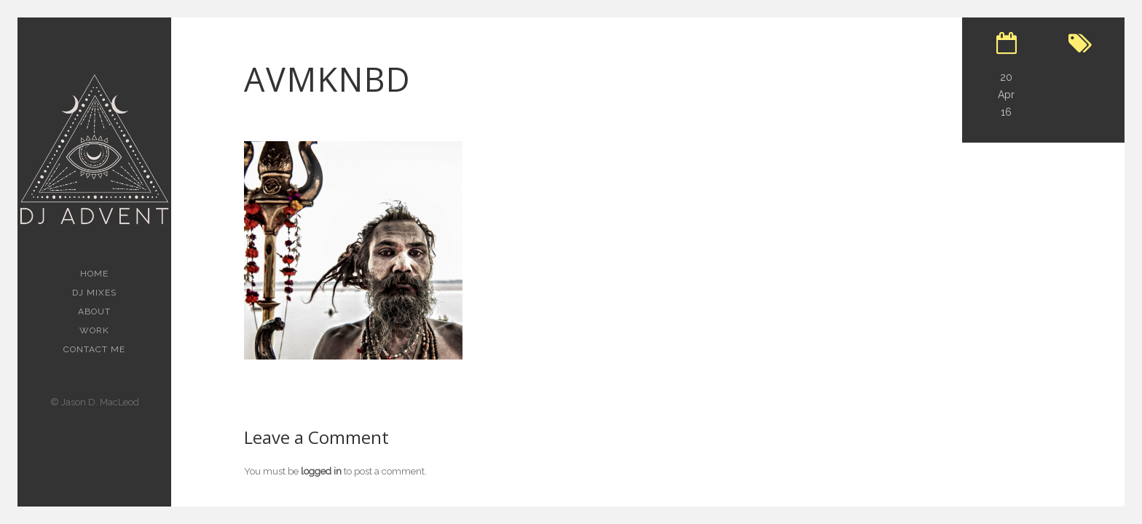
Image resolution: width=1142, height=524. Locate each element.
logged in (321, 471)
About (94, 311)
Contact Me (94, 349)
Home (94, 274)
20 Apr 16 (1006, 94)
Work (94, 330)
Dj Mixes (94, 292)
